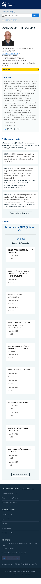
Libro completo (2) (21, 145)
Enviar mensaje (13, 558)
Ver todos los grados (10, 53)
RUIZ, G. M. (8, 154)
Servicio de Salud (7, 533)
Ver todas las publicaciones (19, 213)
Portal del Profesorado (9, 503)
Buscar (35, 15)
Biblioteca (5, 524)
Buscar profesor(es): (8, 12)
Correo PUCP (6, 519)
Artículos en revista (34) (10, 143)
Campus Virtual (7, 514)
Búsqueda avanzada (9, 20)
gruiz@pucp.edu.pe (13, 129)
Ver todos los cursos (20, 474)
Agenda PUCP (6, 528)
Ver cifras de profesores (10, 498)
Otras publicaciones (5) (18, 148)
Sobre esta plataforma (9, 493)
